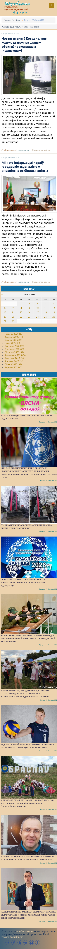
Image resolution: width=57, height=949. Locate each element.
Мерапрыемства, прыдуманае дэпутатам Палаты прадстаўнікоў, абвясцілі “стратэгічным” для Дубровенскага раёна (25, 693)
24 (37, 316)
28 (13, 321)
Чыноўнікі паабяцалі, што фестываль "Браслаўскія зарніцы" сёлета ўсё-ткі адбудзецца (23, 582)
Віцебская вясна (24, 931)
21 (13, 316)
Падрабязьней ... (41, 150)
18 (45, 312)
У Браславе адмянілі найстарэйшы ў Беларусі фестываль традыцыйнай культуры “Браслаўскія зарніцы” (27, 803)
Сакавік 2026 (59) (13, 340)
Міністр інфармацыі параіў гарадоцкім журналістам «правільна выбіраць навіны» (25, 167)
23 (29, 316)
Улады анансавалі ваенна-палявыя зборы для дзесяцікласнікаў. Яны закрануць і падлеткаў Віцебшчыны (28, 638)
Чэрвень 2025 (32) (14, 367)
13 (5, 312)
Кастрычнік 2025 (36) (15, 355)
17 (37, 312)
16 (29, 312)
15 (21, 312)
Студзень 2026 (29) (14, 346)
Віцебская (17, 3)
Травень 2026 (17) (14, 334)
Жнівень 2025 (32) (14, 361)
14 (13, 312)
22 (21, 316)
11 (45, 308)
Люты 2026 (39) (13, 343)
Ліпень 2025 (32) (13, 364)
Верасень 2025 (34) (14, 358)
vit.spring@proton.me (12, 937)
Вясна (19, 12)
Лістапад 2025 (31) (14, 352)
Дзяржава (24, 150)
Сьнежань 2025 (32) (15, 349)
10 (37, 308)
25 (45, 316)
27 (5, 321)
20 (5, 316)
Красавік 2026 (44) (14, 337)
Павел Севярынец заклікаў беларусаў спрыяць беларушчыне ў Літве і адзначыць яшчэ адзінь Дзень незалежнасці (28, 915)
